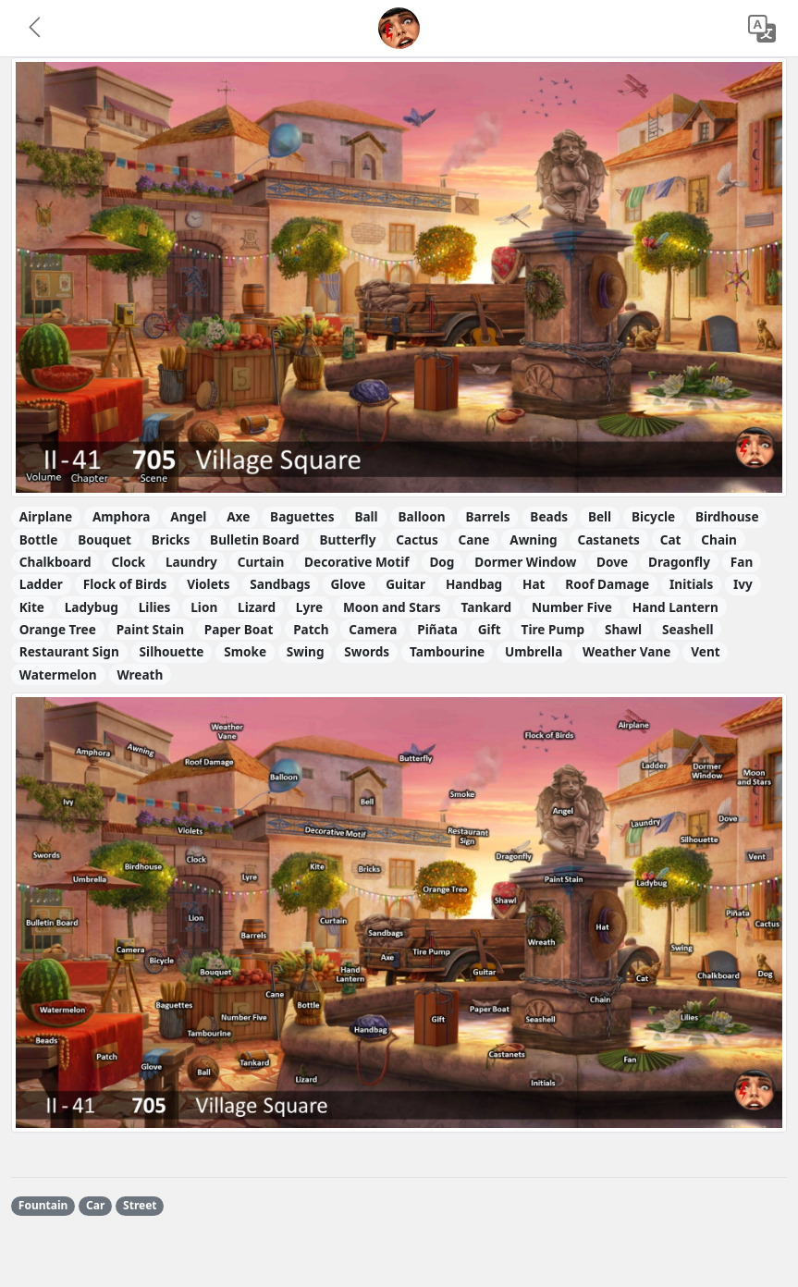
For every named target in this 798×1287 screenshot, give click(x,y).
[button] (36, 28)
